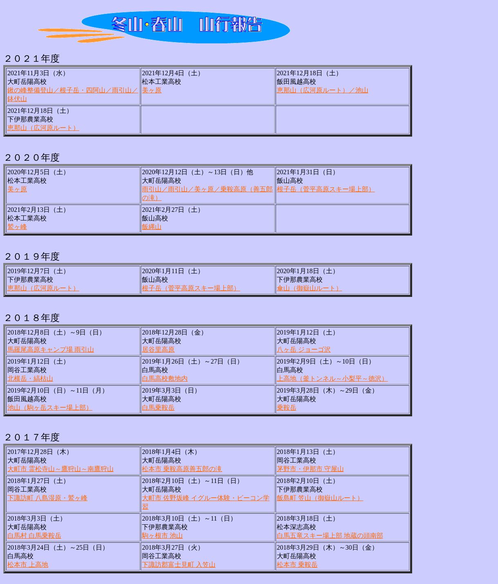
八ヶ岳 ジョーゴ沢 (304, 349)
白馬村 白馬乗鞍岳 (34, 535)
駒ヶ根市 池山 (162, 535)
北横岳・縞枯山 (30, 378)
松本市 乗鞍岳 (297, 564)
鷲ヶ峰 (17, 226)
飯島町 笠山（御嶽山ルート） (320, 497)
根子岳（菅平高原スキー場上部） (326, 189)
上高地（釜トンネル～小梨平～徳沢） (332, 378)
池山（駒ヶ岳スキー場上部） (49, 407)
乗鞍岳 (286, 407)
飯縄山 (152, 226)
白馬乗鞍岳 (158, 407)
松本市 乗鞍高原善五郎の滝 (182, 468)
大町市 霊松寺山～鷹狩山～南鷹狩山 (60, 468)
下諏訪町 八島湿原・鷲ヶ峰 (47, 497)
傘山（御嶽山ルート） (309, 288)
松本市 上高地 (27, 564)
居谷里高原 (158, 349)
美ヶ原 (152, 90)
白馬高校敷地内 (165, 378)
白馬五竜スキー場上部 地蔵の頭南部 (330, 535)
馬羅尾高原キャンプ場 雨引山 (50, 349)
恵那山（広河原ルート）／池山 (322, 90)
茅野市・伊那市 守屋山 (310, 468)
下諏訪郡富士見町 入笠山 (178, 564)
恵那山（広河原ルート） (43, 127)
